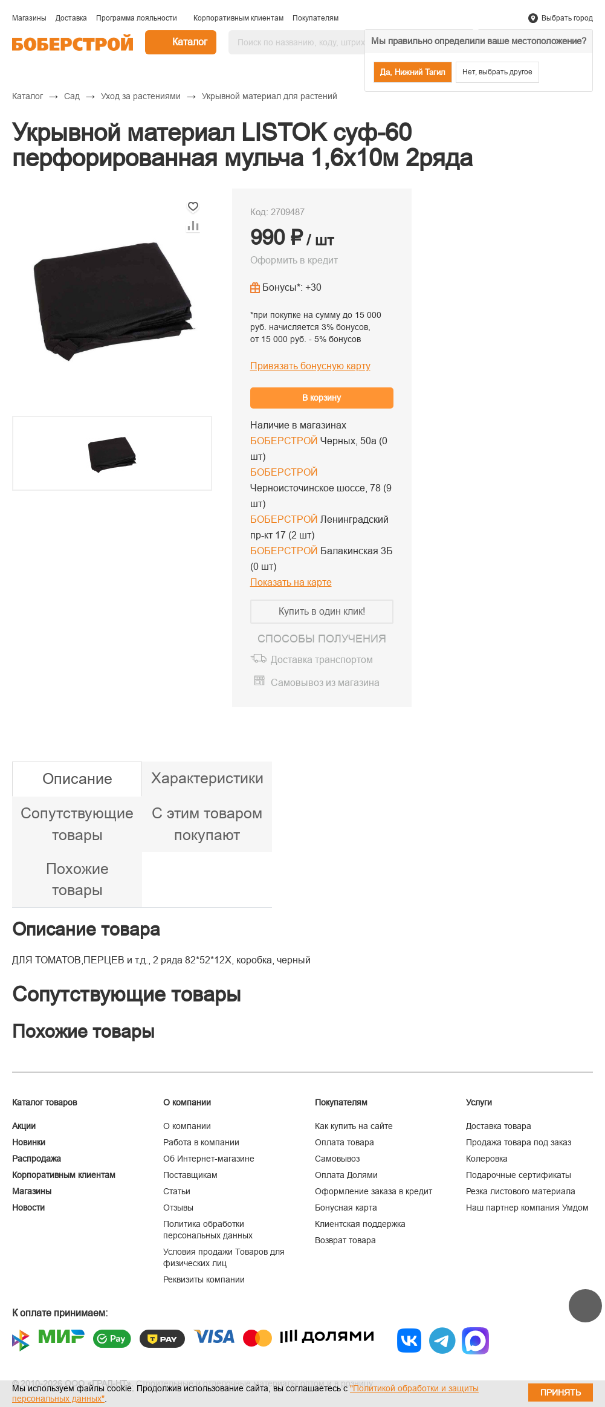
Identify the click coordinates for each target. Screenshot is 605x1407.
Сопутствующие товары (77, 823)
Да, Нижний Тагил (412, 72)
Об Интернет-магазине (208, 1158)
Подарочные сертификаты (518, 1175)
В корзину (321, 398)
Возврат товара (345, 1240)
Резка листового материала (520, 1191)
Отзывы (178, 1207)
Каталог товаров (44, 1102)
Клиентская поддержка (360, 1224)
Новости (28, 1207)
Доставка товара (498, 1126)
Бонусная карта (346, 1207)
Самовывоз (337, 1158)
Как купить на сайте (354, 1126)
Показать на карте (291, 582)
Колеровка (487, 1158)
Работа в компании (201, 1142)
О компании (187, 1126)
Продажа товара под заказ (518, 1142)
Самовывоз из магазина (325, 683)
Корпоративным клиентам (63, 1175)
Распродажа (36, 1158)
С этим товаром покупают (207, 823)
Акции (24, 1126)
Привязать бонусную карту (310, 366)
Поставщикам (190, 1175)
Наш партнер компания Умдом (527, 1207)
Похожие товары (77, 879)
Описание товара (86, 929)
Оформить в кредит (294, 260)
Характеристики (207, 777)
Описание (77, 778)
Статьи (176, 1191)
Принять (560, 1392)
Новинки (28, 1142)
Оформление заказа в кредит (373, 1191)
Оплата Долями (346, 1175)
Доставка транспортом (322, 660)
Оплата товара (344, 1142)
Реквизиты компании (204, 1279)
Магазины (31, 1191)
